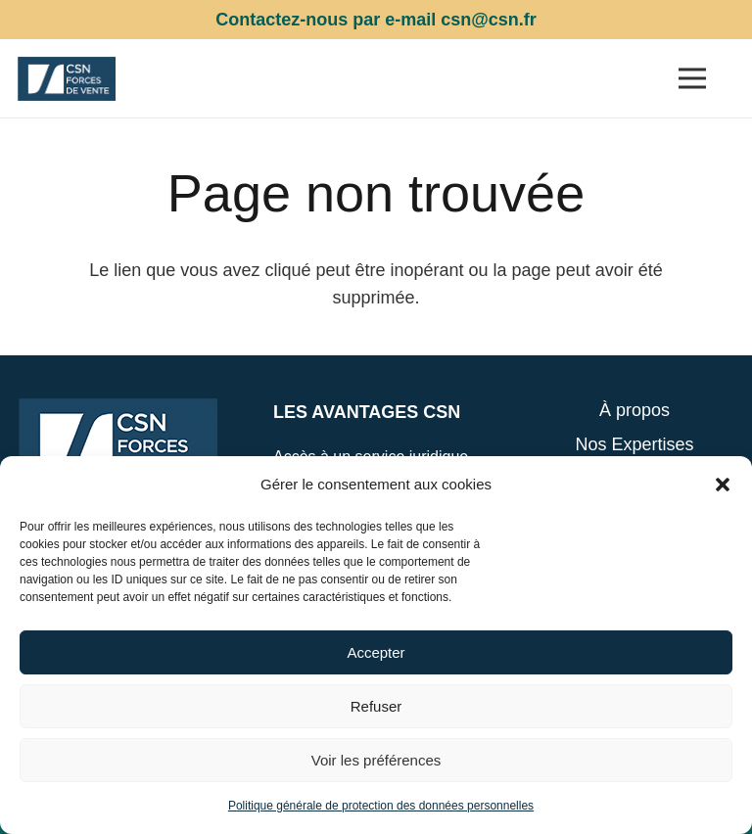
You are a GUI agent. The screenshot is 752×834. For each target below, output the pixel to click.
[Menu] (692, 78)
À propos (634, 410)
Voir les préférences (376, 760)
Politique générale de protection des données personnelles (381, 805)
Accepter (375, 652)
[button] (722, 484)
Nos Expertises (634, 444)
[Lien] (67, 79)
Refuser (376, 706)
